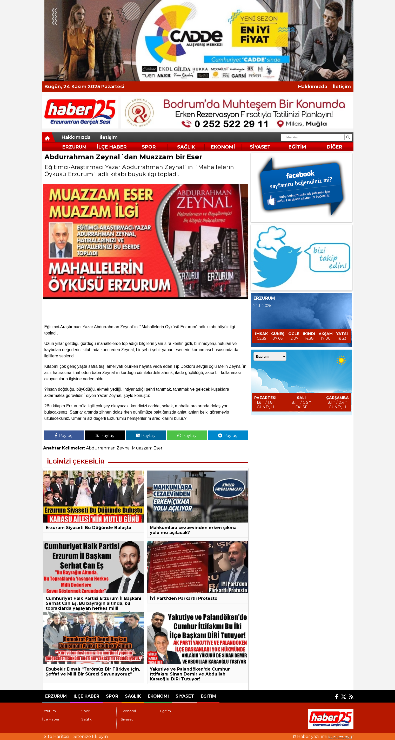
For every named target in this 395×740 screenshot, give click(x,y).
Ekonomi (223, 147)
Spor (149, 147)
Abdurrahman (101, 448)
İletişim (342, 86)
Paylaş (63, 435)
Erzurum (74, 147)
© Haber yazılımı (323, 736)
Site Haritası (56, 736)
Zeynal (124, 448)
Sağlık (186, 147)
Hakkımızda (312, 86)
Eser (158, 448)
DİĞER (334, 147)
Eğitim (297, 147)
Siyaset (260, 147)
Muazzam (142, 448)
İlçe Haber (112, 147)
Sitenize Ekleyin (90, 736)
